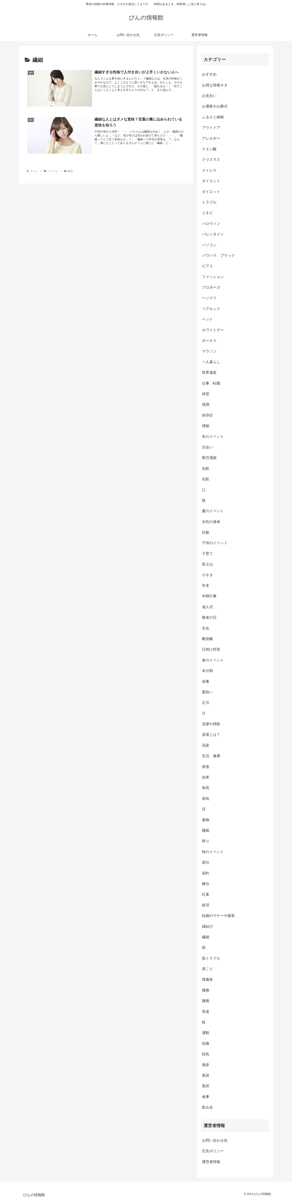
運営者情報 (211, 1162)
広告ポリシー (213, 1151)
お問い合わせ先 (215, 1140)
